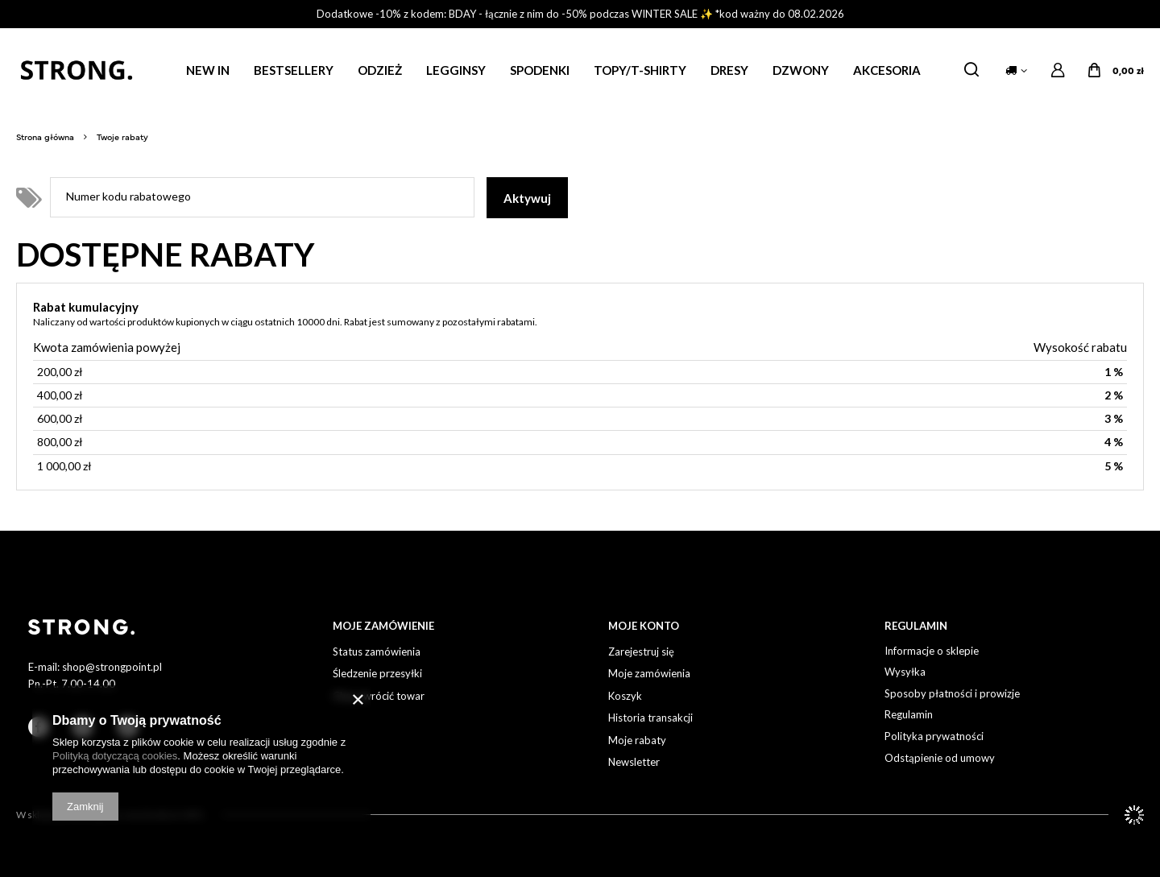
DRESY (729, 70)
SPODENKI (540, 70)
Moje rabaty (637, 740)
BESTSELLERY (294, 70)
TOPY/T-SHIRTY (640, 70)
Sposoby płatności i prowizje (952, 694)
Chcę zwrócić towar (379, 696)
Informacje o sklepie (931, 651)
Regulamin (908, 715)
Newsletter (634, 762)
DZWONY (801, 70)
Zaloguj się (1057, 70)
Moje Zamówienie (383, 625)
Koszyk (625, 696)
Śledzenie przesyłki (377, 674)
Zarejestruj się (641, 652)
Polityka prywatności (934, 736)
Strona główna (45, 136)
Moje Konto (643, 625)
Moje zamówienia (649, 674)
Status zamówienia (376, 652)
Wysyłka (905, 672)
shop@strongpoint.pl (112, 666)
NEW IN (208, 70)
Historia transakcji (650, 718)
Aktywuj (527, 198)
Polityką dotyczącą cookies (114, 756)
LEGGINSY (456, 70)
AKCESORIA (887, 70)
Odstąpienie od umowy (939, 758)
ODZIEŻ (380, 70)
